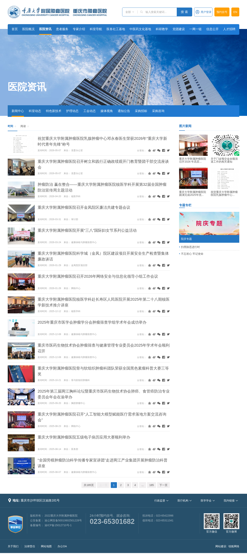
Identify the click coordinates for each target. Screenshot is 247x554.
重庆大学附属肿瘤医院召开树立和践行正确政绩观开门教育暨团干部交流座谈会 (103, 164)
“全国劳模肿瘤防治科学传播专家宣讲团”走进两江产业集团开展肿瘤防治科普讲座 (102, 463)
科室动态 (35, 111)
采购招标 (141, 111)
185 (151, 485)
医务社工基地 (116, 29)
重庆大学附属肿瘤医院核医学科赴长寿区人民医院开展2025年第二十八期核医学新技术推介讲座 (104, 302)
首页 (15, 29)
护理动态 (72, 111)
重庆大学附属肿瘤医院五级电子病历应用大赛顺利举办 (84, 437)
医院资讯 (45, 29)
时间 (12, 126)
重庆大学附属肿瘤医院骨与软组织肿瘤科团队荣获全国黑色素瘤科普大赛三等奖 (103, 371)
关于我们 (13, 546)
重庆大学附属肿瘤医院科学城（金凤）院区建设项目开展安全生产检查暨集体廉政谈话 (103, 256)
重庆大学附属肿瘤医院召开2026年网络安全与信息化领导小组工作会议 (98, 276)
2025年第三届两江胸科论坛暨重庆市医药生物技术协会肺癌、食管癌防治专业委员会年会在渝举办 (104, 394)
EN (235, 12)
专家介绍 (79, 29)
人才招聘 (229, 29)
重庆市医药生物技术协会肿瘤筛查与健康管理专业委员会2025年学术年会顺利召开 (104, 348)
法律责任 (29, 546)
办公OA (62, 546)
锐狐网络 (233, 546)
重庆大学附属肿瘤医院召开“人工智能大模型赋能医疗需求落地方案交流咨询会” (102, 417)
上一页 (103, 485)
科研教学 (162, 29)
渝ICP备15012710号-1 (58, 525)
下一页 (163, 485)
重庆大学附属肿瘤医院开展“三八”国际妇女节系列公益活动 (87, 230)
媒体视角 (107, 111)
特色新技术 (53, 111)
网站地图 (46, 546)
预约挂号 (222, 12)
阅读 (24, 126)
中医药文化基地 (140, 29)
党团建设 (179, 29)
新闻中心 (18, 111)
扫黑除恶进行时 (190, 247)
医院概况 (28, 29)
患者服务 (62, 29)
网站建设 (220, 546)
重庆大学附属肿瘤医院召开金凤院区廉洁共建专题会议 (84, 207)
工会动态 (89, 111)
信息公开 (212, 29)
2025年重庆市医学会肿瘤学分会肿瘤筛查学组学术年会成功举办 (92, 322)
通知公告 (124, 111)
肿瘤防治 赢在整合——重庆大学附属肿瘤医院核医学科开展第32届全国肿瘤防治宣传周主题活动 (102, 187)
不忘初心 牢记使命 (192, 253)
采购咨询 (158, 111)
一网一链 (195, 29)
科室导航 (96, 29)
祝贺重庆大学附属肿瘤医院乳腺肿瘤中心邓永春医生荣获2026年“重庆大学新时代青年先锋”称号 (102, 141)
